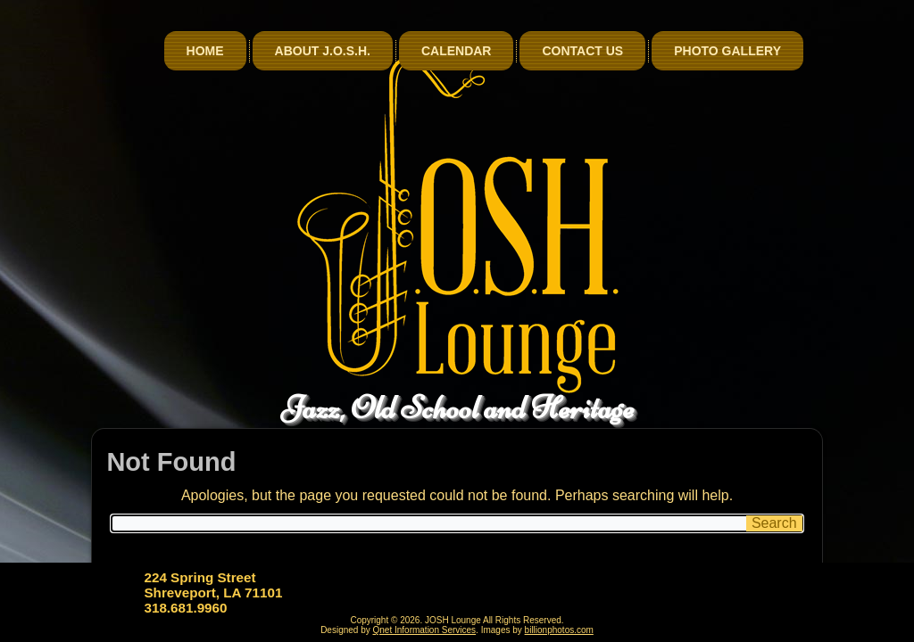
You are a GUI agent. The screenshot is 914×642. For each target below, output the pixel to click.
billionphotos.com (559, 630)
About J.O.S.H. (322, 51)
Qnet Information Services (425, 630)
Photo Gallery (727, 51)
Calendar (456, 51)
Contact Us (582, 51)
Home (205, 51)
